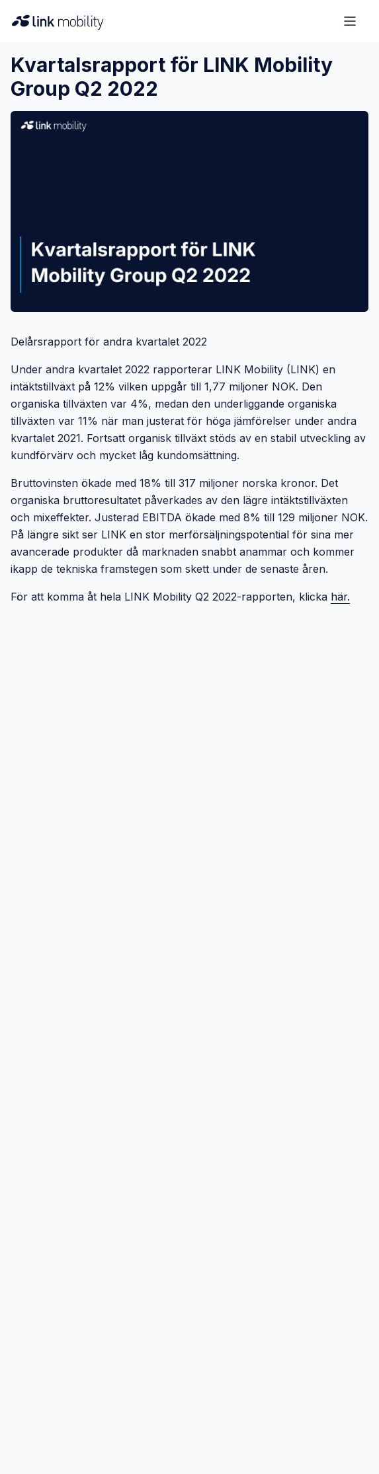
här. (340, 596)
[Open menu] (350, 21)
